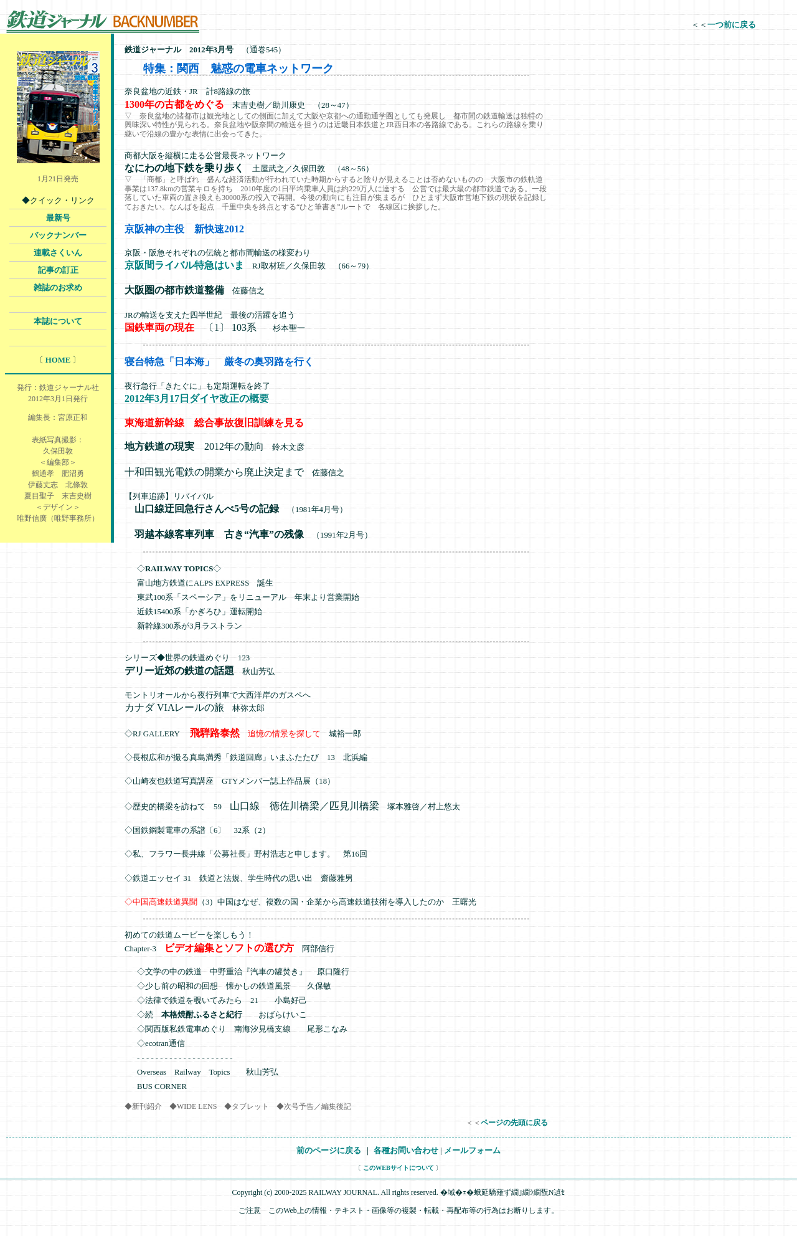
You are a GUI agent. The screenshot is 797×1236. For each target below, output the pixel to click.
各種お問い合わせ (406, 1150)
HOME (58, 360)
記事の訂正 (58, 270)
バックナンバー (58, 235)
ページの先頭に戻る (514, 1122)
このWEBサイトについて (398, 1167)
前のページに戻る (328, 1150)
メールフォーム (472, 1150)
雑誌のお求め (58, 287)
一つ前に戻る (731, 25)
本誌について (58, 321)
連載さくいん (58, 253)
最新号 (58, 218)
